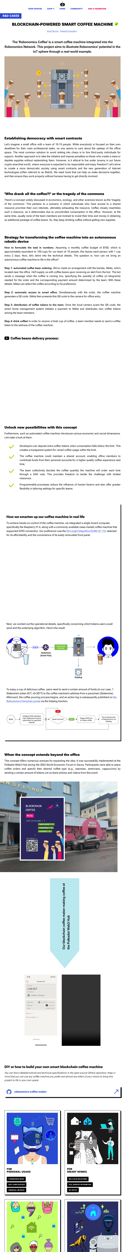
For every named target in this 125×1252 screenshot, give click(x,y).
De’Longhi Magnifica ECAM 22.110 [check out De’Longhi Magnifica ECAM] (86, 531)
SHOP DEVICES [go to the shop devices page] (35, 9)
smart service (53, 31)
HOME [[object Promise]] (62, 9)
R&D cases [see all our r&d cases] (11, 16)
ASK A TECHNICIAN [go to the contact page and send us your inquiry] (97, 9)
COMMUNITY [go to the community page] (77, 9)
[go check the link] (62, 1093)
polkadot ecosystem (68, 31)
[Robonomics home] (62, 4)
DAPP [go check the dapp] (50, 9)
